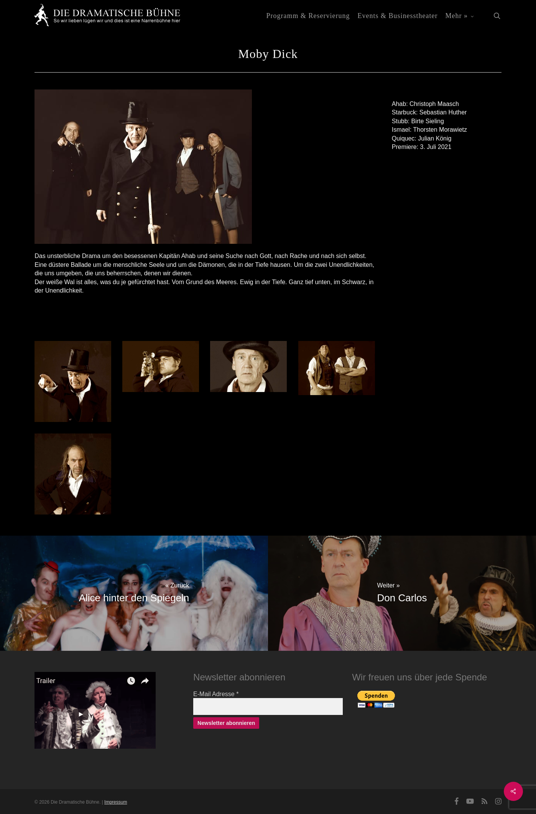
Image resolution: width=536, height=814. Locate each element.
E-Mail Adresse (215, 694)
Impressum (115, 802)
